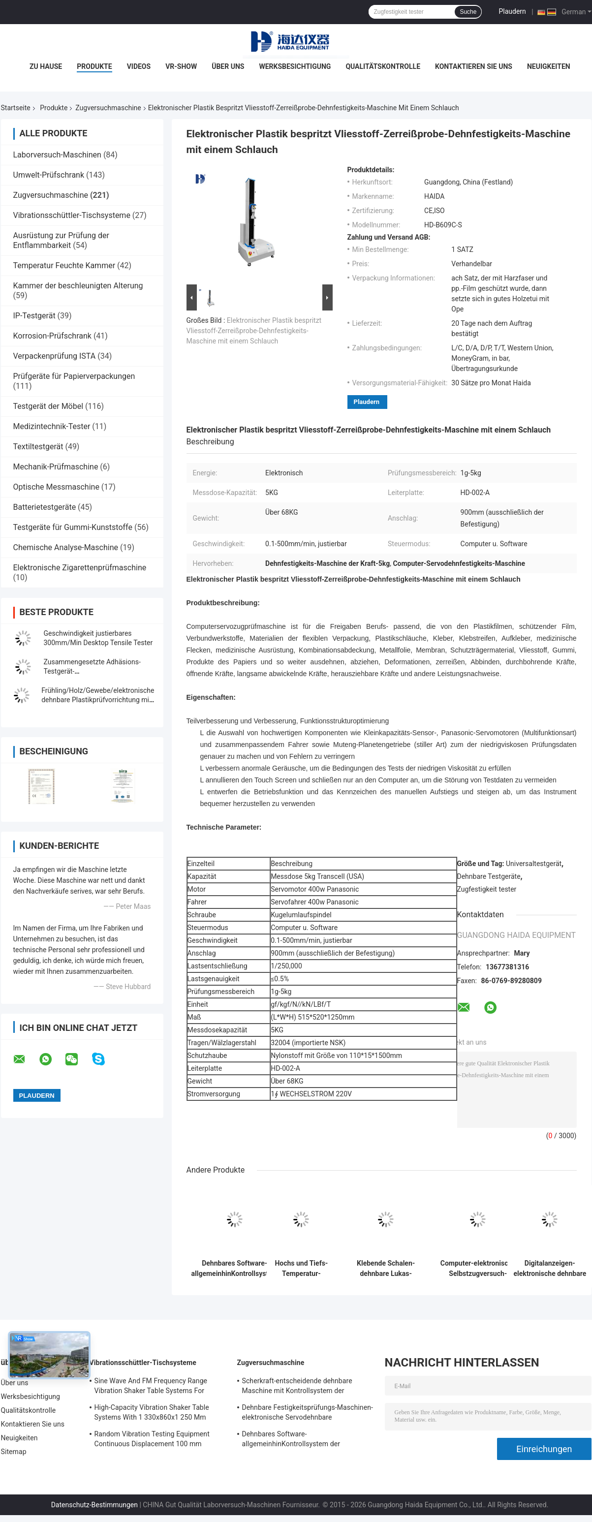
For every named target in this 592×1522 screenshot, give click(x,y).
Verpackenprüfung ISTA (54, 356)
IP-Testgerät (34, 315)
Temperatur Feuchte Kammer (64, 265)
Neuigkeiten (548, 66)
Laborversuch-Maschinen (57, 154)
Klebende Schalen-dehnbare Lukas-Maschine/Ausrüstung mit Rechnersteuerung (386, 1268)
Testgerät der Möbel (48, 406)
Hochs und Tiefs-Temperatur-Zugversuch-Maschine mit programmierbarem (302, 1268)
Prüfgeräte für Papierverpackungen (74, 376)
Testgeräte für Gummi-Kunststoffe (72, 527)
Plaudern (512, 11)
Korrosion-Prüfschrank (52, 336)
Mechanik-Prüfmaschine (55, 466)
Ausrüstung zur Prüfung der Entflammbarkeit (61, 240)
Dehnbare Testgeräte (489, 876)
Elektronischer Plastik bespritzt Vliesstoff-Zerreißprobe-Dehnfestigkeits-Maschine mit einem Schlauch (254, 330)
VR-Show (181, 66)
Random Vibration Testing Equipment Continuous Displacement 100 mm (152, 1439)
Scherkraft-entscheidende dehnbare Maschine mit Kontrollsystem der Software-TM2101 (297, 1387)
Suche (468, 11)
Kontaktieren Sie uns (473, 66)
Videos (139, 66)
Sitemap (14, 1452)
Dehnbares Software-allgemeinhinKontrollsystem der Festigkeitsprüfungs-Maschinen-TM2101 (234, 1268)
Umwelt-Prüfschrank (49, 175)
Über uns (228, 66)
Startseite (16, 108)
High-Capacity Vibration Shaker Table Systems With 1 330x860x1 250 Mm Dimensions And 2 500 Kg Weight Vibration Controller (151, 1413)
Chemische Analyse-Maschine (65, 547)
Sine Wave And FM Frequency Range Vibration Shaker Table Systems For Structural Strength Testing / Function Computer (152, 1387)
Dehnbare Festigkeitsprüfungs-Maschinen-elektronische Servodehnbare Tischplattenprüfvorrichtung (307, 1413)
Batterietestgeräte (44, 507)
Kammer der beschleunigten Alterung (78, 285)
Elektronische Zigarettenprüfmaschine (80, 567)
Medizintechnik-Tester (52, 426)
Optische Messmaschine (56, 487)
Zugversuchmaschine (108, 108)
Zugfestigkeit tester (487, 889)
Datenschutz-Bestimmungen (94, 1505)
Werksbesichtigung (295, 66)
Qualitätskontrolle (382, 66)
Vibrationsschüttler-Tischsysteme (71, 215)
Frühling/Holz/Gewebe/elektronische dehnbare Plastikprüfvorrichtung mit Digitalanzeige (97, 699)
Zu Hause (46, 66)
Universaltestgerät (533, 864)
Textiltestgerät (38, 446)
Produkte (94, 66)
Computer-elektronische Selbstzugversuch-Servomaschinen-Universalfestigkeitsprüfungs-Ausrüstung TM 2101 (478, 1268)
